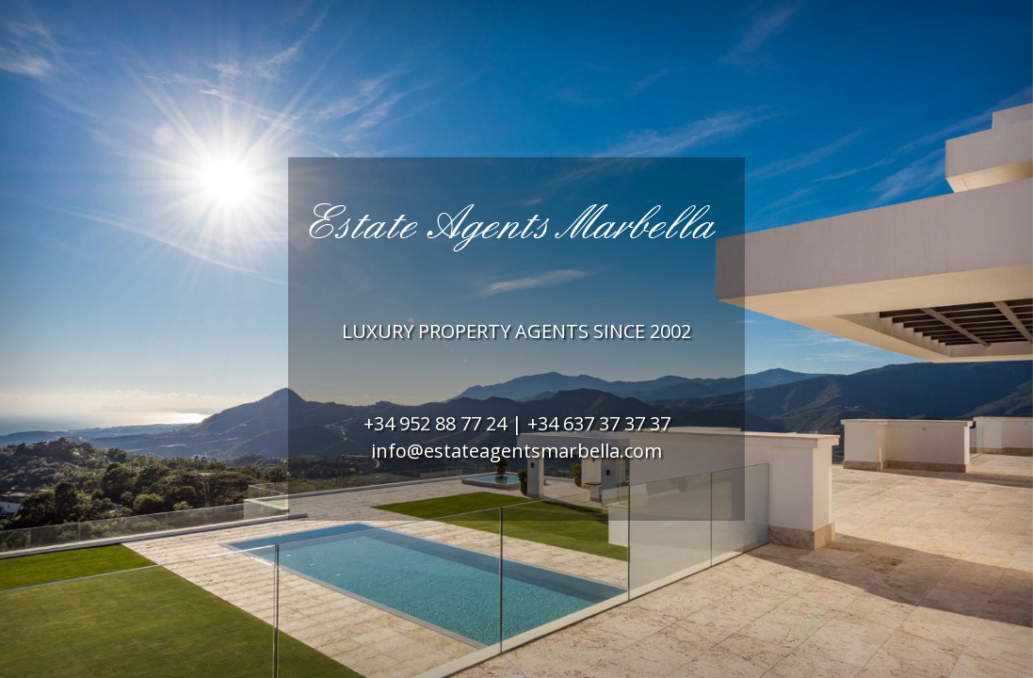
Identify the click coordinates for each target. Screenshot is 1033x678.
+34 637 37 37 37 (598, 423)
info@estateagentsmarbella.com (516, 450)
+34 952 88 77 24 (435, 423)
